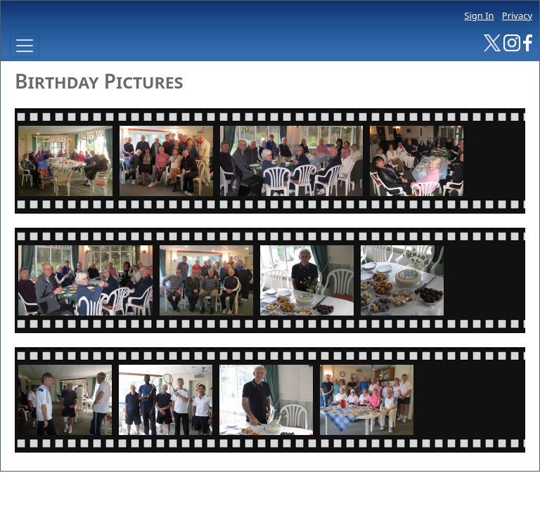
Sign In (479, 15)
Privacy (517, 15)
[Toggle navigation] (24, 46)
